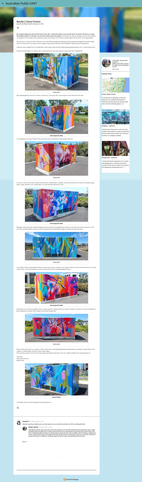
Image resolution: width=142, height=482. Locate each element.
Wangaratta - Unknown (109, 157)
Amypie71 (25, 421)
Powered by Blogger (71, 479)
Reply (24, 442)
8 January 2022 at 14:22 (45, 427)
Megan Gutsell (33, 427)
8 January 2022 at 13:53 (36, 421)
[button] (18, 28)
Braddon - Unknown (108, 126)
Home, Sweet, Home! (108, 94)
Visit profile (115, 69)
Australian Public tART (21, 3)
